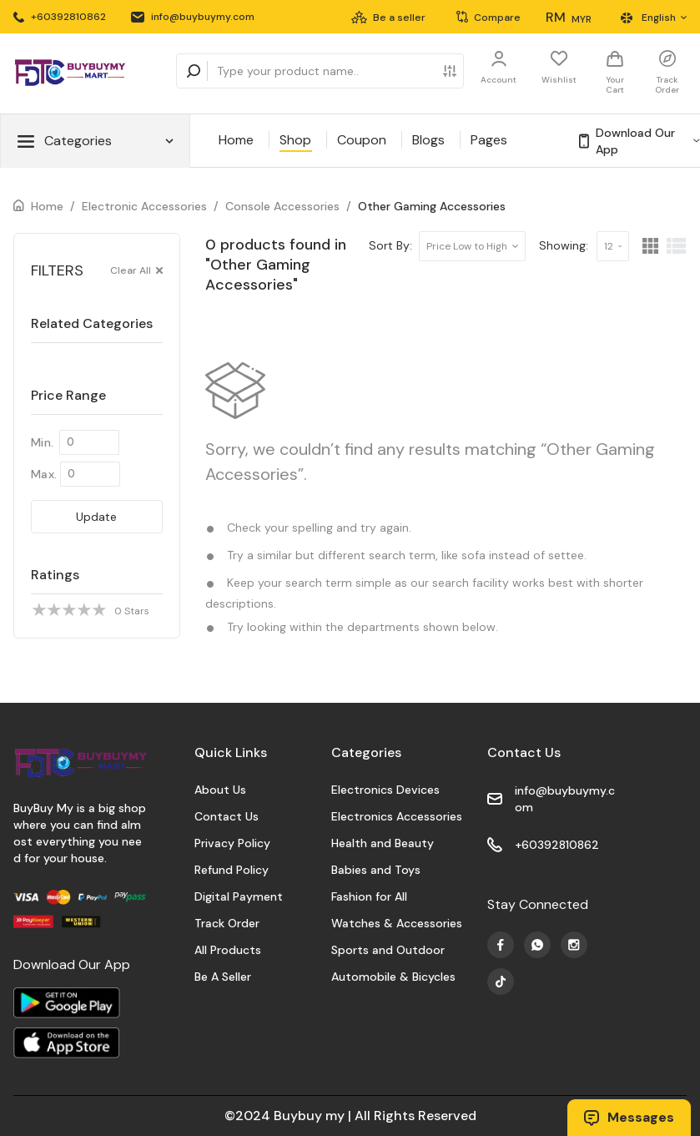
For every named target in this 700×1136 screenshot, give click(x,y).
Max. (44, 474)
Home (236, 140)
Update (96, 516)
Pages (489, 140)
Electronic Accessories (144, 206)
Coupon (361, 140)
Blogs (428, 140)
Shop (295, 140)
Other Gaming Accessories (432, 206)
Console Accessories (282, 206)
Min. (42, 442)
